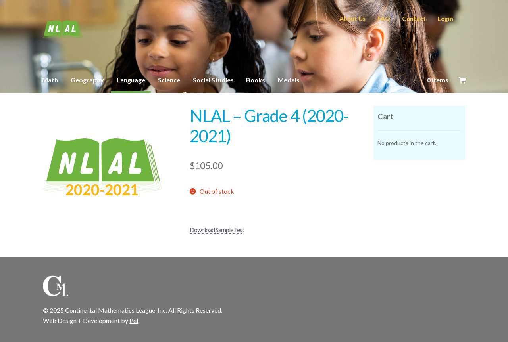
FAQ (383, 18)
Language (131, 80)
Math (50, 80)
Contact (414, 18)
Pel (133, 320)
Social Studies (213, 80)
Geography (87, 80)
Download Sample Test (217, 229)
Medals (289, 80)
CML (63, 29)
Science (169, 80)
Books (255, 80)
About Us (352, 18)
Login (445, 18)
